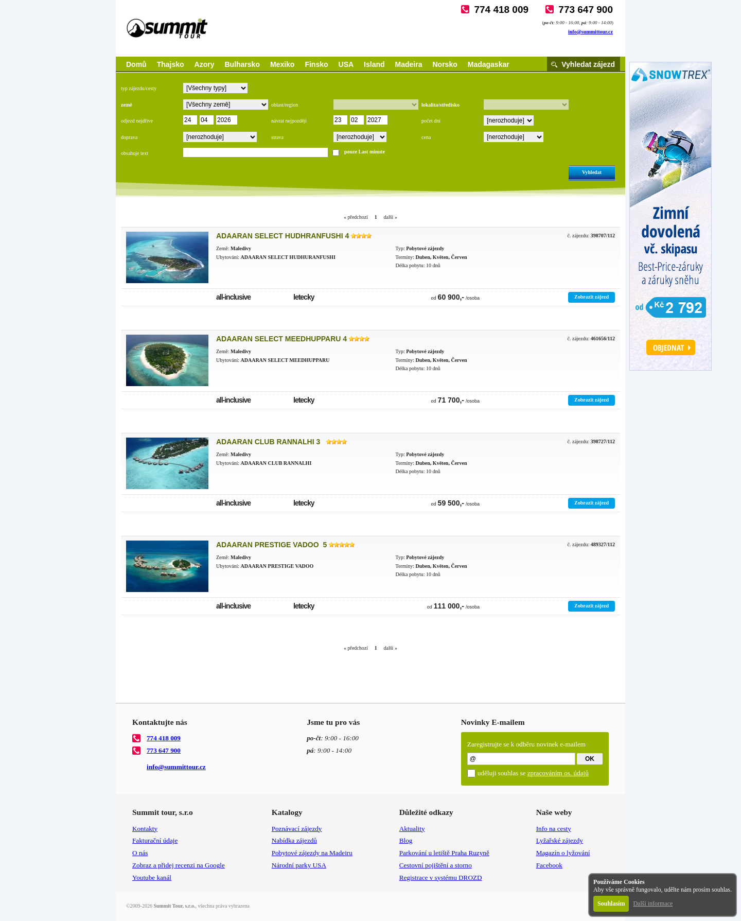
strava (277, 137)
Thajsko (170, 64)
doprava (129, 137)
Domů (136, 64)
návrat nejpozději (289, 121)
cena (426, 137)
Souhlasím (611, 903)
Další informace (653, 903)
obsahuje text (134, 153)
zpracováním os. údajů (558, 773)
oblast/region (284, 105)
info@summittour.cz (590, 31)
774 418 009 (501, 9)
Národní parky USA (299, 865)
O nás (140, 853)
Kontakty (144, 828)
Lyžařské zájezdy (559, 840)
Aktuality (412, 828)
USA (346, 64)
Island (374, 64)
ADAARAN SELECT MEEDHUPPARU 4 (281, 339)
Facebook (549, 865)
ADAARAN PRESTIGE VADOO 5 (271, 545)
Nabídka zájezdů (294, 840)
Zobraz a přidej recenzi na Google (178, 865)
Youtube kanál (151, 877)
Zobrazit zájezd (591, 297)
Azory (205, 64)
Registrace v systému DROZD (440, 877)
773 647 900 (585, 9)
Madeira (408, 64)
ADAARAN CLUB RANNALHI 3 (270, 442)
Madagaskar (488, 64)
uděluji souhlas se (533, 773)
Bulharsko (241, 64)
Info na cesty (553, 828)
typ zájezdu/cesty (138, 88)
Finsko (316, 64)
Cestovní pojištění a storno (435, 865)
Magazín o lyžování (563, 853)
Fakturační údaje (155, 840)
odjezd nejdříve (137, 121)
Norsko (445, 64)
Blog (406, 840)
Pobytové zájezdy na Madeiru (312, 853)
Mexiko (282, 64)
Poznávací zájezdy (297, 828)
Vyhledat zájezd (588, 64)
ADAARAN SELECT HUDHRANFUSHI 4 (282, 236)
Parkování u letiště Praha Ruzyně (444, 853)
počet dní (430, 121)
